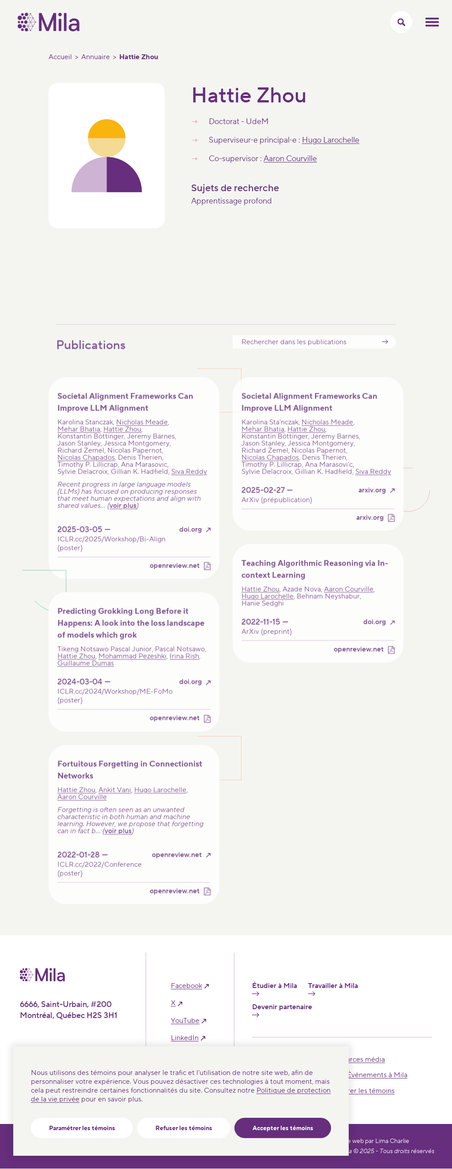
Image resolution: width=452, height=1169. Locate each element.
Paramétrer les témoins (82, 1128)
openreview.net (175, 577)
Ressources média (356, 1059)
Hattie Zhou (122, 440)
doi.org (190, 541)
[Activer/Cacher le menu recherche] (401, 22)
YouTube (185, 1021)
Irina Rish (184, 667)
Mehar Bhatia (78, 440)
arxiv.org (372, 502)
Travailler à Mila (333, 989)
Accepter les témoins (282, 1128)
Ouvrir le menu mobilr (432, 22)
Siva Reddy (189, 483)
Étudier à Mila (274, 989)
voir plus (122, 517)
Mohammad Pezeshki (132, 667)
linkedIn (185, 1038)
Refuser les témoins (183, 1128)
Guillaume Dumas (85, 674)
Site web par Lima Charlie (374, 1141)
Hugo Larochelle (330, 140)
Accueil (60, 57)
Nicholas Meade (142, 433)
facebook (186, 986)
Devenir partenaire (282, 1010)
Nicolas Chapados (86, 468)
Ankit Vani (114, 800)
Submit (385, 353)
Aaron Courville (290, 159)
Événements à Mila (377, 1075)
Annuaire (95, 57)
